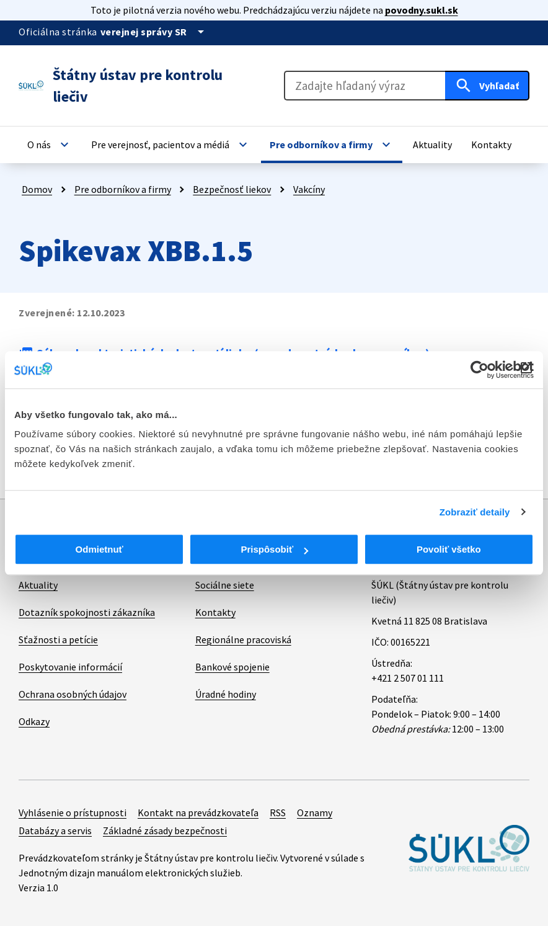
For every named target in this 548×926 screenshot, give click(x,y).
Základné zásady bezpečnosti (165, 830)
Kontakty (215, 612)
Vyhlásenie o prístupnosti (72, 812)
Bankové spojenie (232, 667)
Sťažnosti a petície (58, 639)
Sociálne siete (224, 585)
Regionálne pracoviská (243, 639)
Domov (37, 189)
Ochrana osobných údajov (72, 694)
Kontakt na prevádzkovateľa (198, 812)
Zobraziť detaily (475, 512)
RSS (278, 812)
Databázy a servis (55, 830)
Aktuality (38, 585)
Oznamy (314, 812)
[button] (49, 144)
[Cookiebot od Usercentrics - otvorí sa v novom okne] (479, 369)
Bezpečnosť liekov (232, 189)
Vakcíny (309, 189)
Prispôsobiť (274, 549)
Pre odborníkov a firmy (122, 189)
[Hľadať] (487, 85)
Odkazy (34, 721)
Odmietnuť (99, 549)
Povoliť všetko (449, 549)
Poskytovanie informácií (70, 667)
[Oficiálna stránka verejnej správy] (154, 31)
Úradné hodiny (225, 694)
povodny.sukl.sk (421, 10)
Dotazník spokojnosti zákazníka (87, 612)
